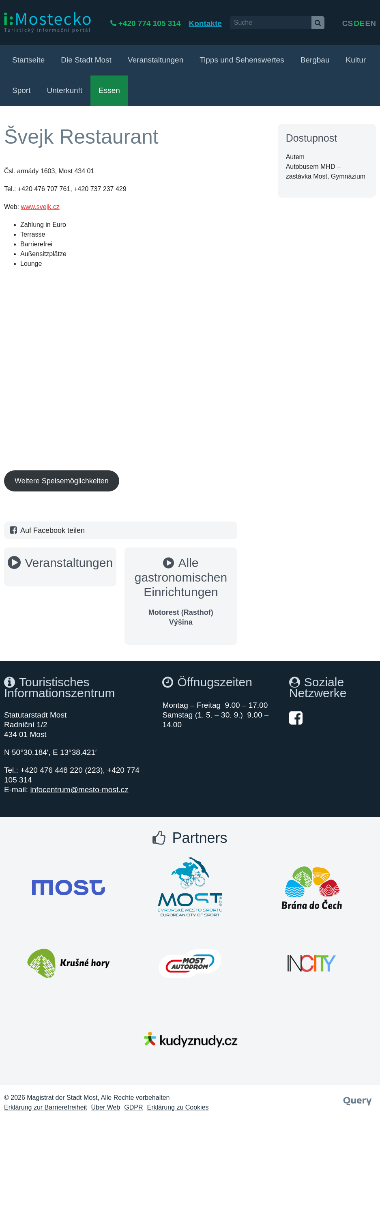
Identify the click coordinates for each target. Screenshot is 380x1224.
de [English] (359, 23)
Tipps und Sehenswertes (242, 60)
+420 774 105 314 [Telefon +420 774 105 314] (178, 23)
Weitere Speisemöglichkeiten (62, 481)
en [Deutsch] (370, 23)
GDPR (133, 1107)
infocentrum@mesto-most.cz (79, 789)
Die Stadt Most (86, 60)
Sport (21, 90)
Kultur (356, 60)
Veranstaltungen (155, 60)
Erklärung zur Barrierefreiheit (45, 1107)
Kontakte (233, 23)
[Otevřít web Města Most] (68, 887)
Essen (109, 90)
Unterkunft (64, 90)
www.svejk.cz (40, 206)
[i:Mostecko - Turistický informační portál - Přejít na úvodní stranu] (47, 22)
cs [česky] (347, 23)
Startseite (28, 60)
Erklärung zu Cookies (178, 1107)
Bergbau (315, 60)
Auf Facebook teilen (46, 530)
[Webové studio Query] (357, 1098)
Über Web (105, 1107)
